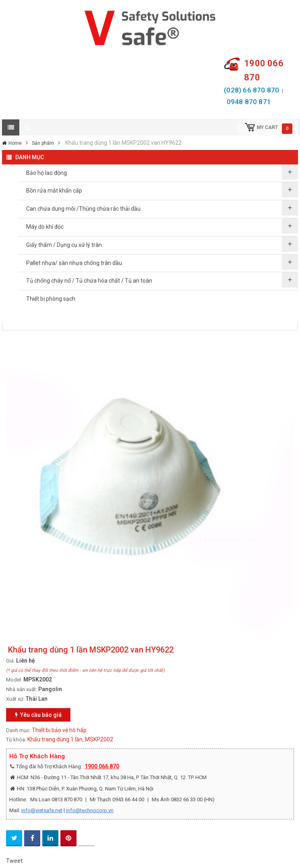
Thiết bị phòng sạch (50, 299)
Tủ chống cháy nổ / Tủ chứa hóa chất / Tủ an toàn (89, 280)
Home (15, 143)
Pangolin (50, 689)
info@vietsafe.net (41, 810)
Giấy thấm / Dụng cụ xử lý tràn (64, 245)
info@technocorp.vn (90, 810)
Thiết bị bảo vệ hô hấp (59, 730)
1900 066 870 (102, 766)
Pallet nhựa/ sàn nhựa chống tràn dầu (74, 263)
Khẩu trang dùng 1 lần (55, 739)
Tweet (14, 861)
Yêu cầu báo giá (38, 715)
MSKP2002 (99, 739)
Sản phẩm (43, 143)
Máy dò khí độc (45, 227)
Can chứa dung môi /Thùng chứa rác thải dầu (83, 208)
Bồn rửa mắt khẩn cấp (54, 190)
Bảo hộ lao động (46, 173)
